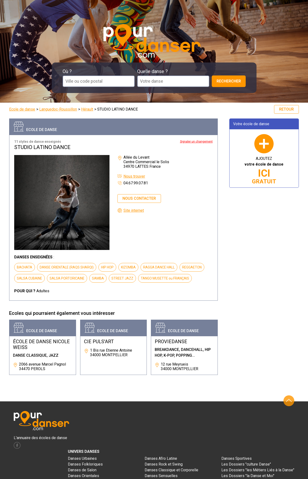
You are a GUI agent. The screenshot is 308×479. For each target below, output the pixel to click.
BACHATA (24, 267)
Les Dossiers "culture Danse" (246, 464)
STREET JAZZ (122, 278)
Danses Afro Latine (161, 458)
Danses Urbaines (82, 458)
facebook (17, 445)
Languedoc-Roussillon (58, 109)
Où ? (67, 71)
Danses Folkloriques (85, 464)
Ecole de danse (22, 109)
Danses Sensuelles (161, 475)
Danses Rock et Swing (164, 464)
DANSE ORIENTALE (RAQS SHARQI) (67, 267)
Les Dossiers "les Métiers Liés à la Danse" (257, 470)
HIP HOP (107, 267)
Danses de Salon (82, 470)
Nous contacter (139, 198)
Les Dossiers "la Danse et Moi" (247, 475)
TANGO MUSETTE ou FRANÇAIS (165, 278)
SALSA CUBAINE (29, 278)
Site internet (133, 210)
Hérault (87, 109)
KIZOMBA (128, 267)
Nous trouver (134, 176)
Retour (286, 109)
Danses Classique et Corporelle (171, 470)
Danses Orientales (83, 475)
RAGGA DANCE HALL (159, 267)
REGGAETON (192, 267)
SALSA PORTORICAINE (67, 278)
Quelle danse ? (152, 71)
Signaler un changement (196, 141)
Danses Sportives (236, 458)
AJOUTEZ (263, 170)
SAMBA (98, 278)
